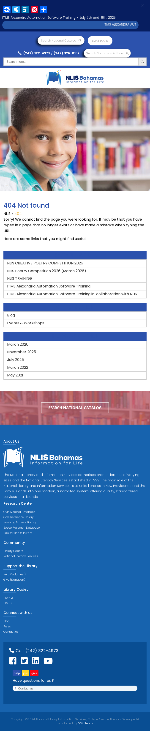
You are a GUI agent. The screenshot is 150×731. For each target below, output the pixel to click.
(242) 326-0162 (66, 53)
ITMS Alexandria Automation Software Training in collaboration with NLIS (72, 294)
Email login (100, 41)
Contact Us (11, 632)
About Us (11, 441)
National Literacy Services (20, 556)
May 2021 (15, 375)
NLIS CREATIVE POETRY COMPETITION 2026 (45, 263)
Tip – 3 (8, 603)
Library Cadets (13, 551)
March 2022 (17, 367)
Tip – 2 (8, 598)
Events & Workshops (25, 323)
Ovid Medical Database (19, 512)
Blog (11, 315)
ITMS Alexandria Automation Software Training (48, 286)
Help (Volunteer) (14, 574)
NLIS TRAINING (19, 278)
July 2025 (15, 359)
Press (7, 626)
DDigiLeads (85, 723)
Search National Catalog (61, 40)
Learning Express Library (19, 522)
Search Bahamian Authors (107, 53)
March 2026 (17, 344)
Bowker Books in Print (17, 533)
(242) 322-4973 (34, 53)
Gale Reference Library (18, 517)
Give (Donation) (14, 580)
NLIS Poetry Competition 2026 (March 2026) (46, 271)
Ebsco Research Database (21, 528)
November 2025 (21, 352)
